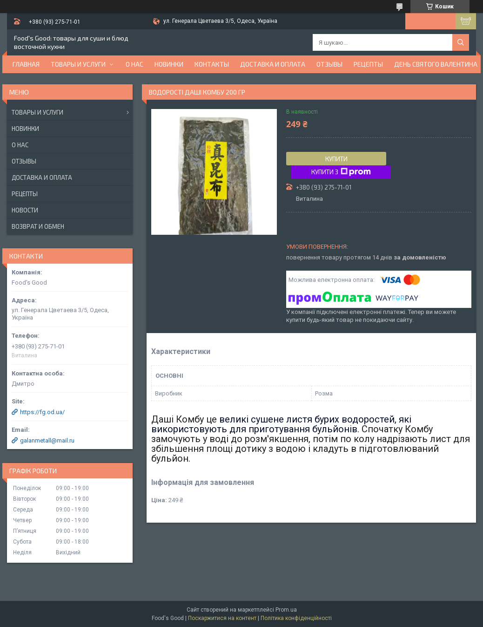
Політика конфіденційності (296, 618)
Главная (26, 64)
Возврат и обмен (38, 226)
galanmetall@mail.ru (47, 440)
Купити (336, 159)
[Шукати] (460, 42)
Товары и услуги (78, 64)
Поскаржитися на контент (222, 618)
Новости (25, 210)
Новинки (25, 128)
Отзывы (329, 64)
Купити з (341, 172)
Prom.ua (286, 610)
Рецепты (368, 64)
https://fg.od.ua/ (42, 412)
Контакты (212, 64)
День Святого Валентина (435, 64)
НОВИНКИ (168, 64)
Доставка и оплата (272, 64)
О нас (134, 64)
